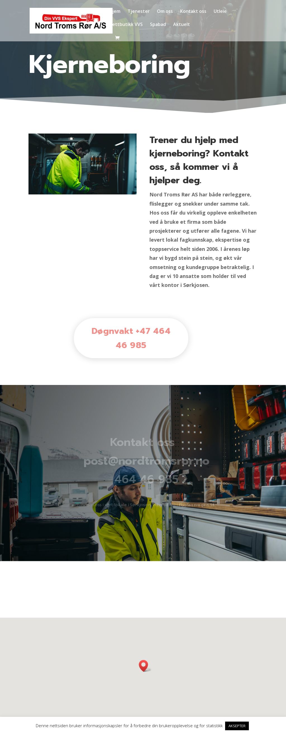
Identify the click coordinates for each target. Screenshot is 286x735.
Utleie (220, 11)
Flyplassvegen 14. (197, 505)
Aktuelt (181, 24)
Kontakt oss (193, 11)
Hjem (114, 11)
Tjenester (139, 11)
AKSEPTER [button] (237, 725)
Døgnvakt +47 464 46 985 (125, 338)
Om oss (165, 11)
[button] (145, 666)
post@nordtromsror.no (146, 461)
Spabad (158, 24)
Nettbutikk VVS (126, 24)
